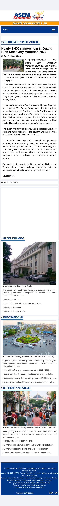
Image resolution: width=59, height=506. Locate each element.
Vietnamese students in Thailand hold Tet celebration (26, 449)
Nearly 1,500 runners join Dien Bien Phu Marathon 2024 (27, 453)
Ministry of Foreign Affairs (14, 311)
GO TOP (53, 492)
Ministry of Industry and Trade (18, 286)
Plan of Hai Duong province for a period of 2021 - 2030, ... (30, 357)
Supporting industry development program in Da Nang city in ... (30, 378)
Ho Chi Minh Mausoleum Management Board (22, 303)
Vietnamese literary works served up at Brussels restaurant (28, 445)
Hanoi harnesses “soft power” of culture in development (30, 427)
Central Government (13, 238)
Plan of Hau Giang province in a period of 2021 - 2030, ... (28, 370)
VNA (12, 176)
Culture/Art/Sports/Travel (21, 42)
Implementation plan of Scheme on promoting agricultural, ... (29, 382)
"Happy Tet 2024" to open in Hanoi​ (18, 441)
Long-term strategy (13, 317)
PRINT (5, 182)
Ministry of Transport (12, 307)
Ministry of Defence (12, 299)
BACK (14, 182)
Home (6, 29)
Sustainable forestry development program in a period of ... (28, 374)
